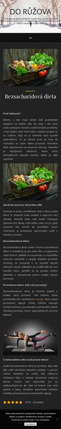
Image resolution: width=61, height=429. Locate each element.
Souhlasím (31, 424)
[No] (57, 419)
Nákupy (31, 91)
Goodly (39, 299)
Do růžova (30, 11)
